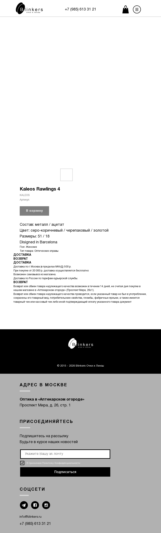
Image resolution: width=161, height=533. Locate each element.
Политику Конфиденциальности (61, 463)
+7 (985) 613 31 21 (80, 9)
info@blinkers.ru (30, 517)
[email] (65, 454)
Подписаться (65, 472)
